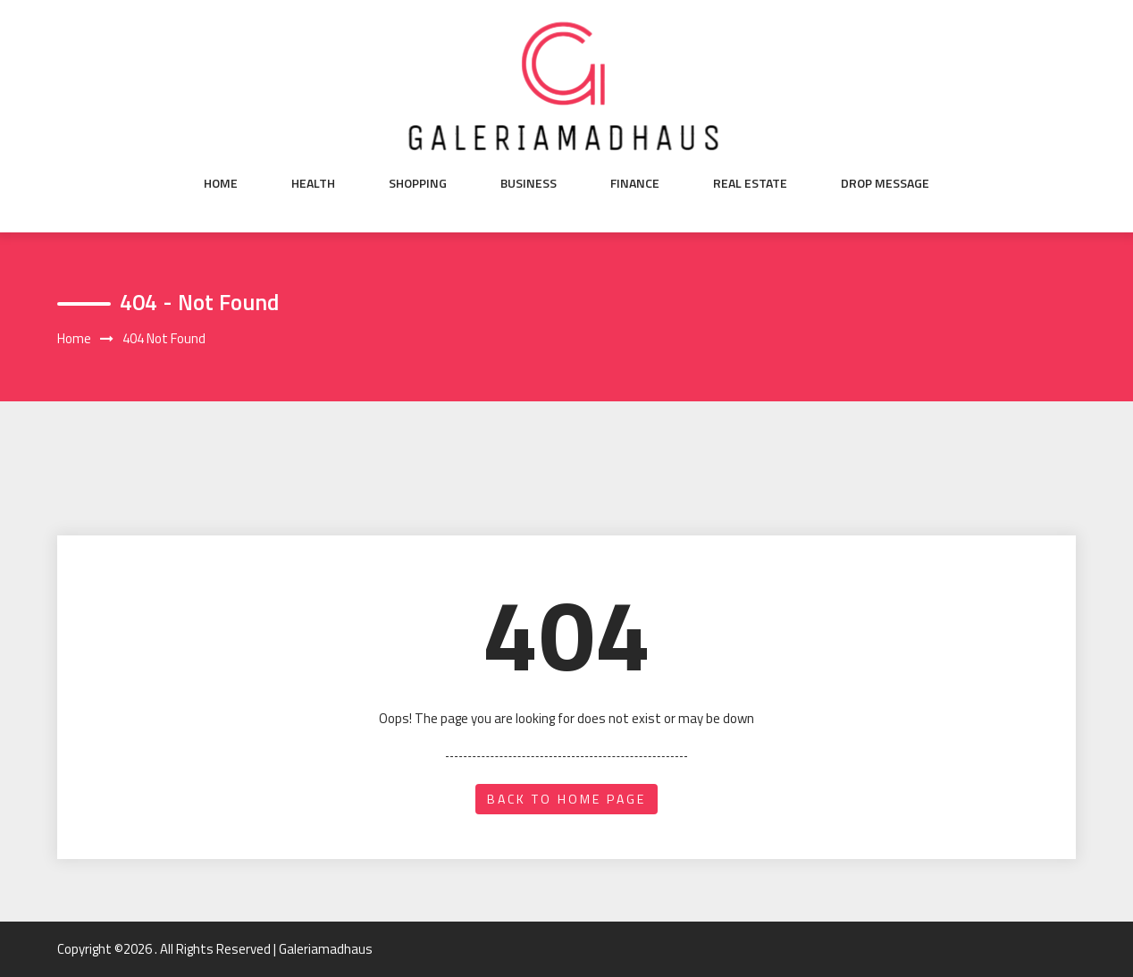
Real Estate (750, 183)
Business (528, 183)
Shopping (418, 183)
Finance (634, 183)
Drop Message (885, 183)
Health (313, 183)
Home (221, 183)
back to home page (566, 798)
